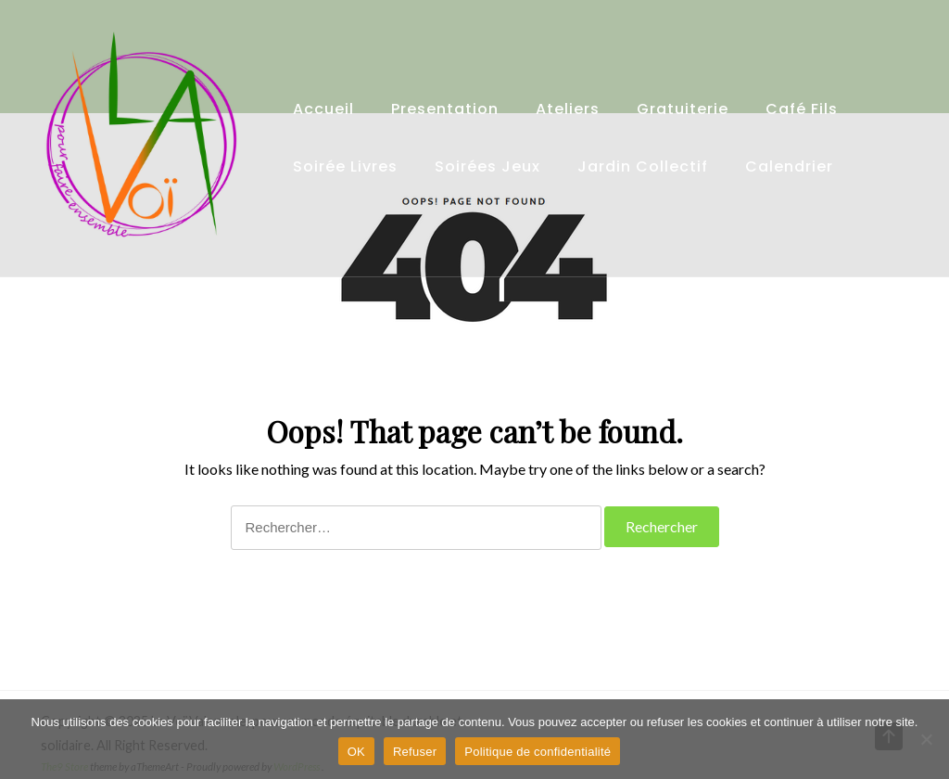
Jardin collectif (642, 166)
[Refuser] (926, 739)
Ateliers (568, 109)
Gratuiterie (682, 109)
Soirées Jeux (487, 166)
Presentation (445, 109)
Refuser (415, 752)
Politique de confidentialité (537, 752)
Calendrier (789, 166)
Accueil (323, 109)
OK (356, 752)
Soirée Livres (345, 166)
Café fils (802, 109)
